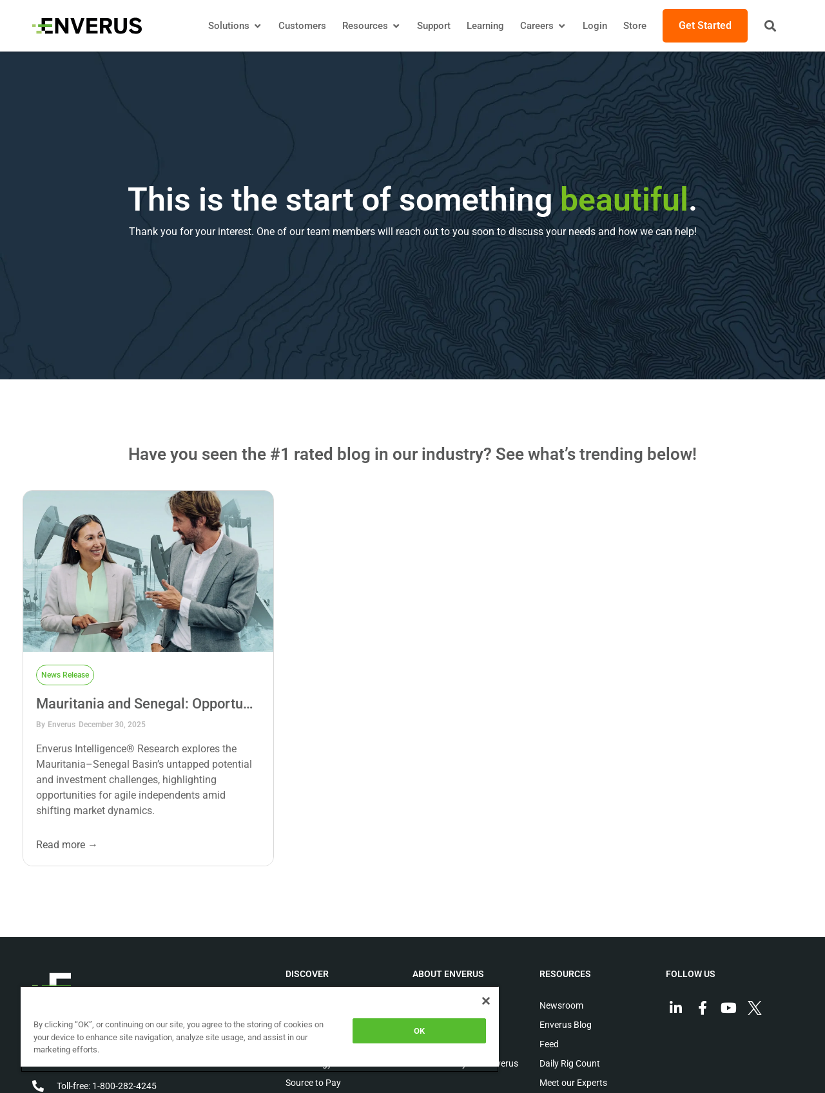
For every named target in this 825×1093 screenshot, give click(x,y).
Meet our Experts (573, 1083)
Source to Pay (313, 1083)
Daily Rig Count (569, 1063)
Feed (549, 1044)
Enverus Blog (565, 1025)
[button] (770, 25)
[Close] (486, 1001)
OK (419, 1031)
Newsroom (561, 1005)
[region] (260, 1028)
